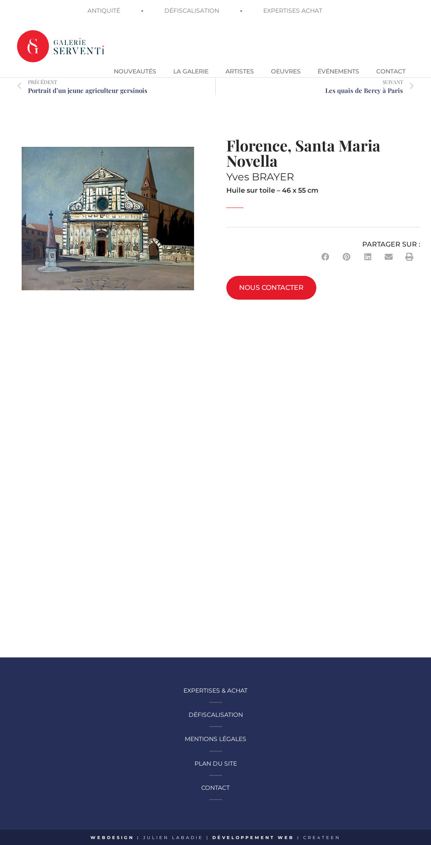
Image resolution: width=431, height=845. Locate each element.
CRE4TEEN (322, 836)
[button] (325, 256)
